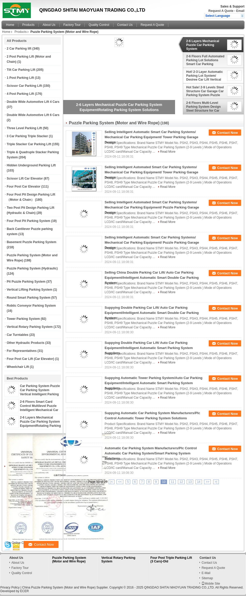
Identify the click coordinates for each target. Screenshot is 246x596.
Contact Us (125, 25)
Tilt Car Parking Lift (21, 70)
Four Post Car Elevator (23, 186)
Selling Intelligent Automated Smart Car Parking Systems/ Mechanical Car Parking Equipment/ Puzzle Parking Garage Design (152, 207)
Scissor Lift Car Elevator (25, 178)
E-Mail (205, 573)
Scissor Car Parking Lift (24, 86)
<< (120, 482)
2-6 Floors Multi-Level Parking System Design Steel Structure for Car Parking (203, 106)
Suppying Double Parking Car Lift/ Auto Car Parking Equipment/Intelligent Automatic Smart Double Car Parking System (152, 313)
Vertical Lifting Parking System (29, 289)
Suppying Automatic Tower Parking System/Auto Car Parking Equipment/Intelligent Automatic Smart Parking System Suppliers (153, 383)
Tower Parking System (23, 319)
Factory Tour (72, 25)
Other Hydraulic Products (25, 343)
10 (163, 482)
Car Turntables (17, 335)
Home (10, 25)
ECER (24, 591)
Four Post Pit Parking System (28, 221)
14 (198, 482)
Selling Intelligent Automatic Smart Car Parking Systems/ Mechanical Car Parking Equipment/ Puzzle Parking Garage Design (152, 242)
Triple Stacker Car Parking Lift (29, 144)
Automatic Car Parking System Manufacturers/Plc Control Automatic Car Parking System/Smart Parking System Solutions (151, 453)
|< (111, 482)
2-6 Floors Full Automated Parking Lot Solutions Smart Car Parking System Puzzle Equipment (205, 60)
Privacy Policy (10, 587)
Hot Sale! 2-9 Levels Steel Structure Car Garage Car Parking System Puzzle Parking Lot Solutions (205, 91)
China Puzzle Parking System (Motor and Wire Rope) (58, 587)
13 (190, 482)
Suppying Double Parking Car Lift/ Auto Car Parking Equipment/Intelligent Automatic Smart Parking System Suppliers (149, 348)
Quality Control (99, 25)
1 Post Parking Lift (20, 78)
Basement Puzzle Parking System (31, 242)
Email (240, 11)
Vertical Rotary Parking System (30, 327)
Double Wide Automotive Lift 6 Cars (33, 115)
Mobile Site (210, 583)
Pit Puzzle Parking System (26, 281)
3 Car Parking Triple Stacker (27, 136)
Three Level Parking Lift (24, 128)
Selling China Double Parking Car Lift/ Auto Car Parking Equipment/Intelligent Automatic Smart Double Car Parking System (152, 277)
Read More (167, 151)
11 (172, 482)
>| (216, 482)
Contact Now (227, 133)
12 (181, 482)
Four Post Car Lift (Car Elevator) (30, 359)
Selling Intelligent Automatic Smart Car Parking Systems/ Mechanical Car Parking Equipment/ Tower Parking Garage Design (151, 137)
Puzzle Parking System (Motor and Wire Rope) (69, 559)
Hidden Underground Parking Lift (31, 165)
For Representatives (22, 351)
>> (207, 482)
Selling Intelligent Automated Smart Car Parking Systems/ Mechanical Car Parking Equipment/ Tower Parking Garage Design (151, 172)
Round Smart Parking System (28, 297)
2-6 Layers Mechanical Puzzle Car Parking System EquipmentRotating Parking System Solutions (205, 45)
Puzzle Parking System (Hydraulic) (32, 268)
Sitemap (207, 578)
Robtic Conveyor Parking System (31, 305)
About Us (48, 25)
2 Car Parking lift (19, 48)
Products (28, 25)
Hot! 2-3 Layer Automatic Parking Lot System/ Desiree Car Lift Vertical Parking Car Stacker (204, 75)
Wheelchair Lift (18, 367)
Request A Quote (220, 11)
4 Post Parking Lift (20, 94)
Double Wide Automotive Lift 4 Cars (33, 102)
